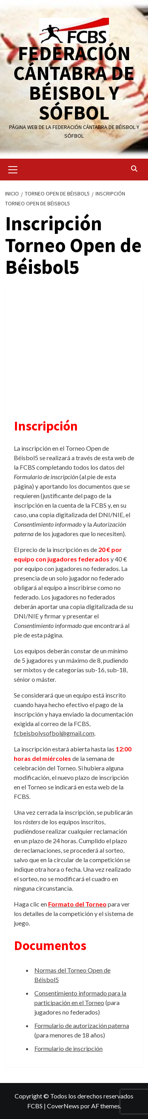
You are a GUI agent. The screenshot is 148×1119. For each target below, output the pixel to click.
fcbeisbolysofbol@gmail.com (54, 733)
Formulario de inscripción (68, 1048)
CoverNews (63, 1106)
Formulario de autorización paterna (81, 1025)
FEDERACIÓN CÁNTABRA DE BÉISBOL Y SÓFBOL (74, 83)
